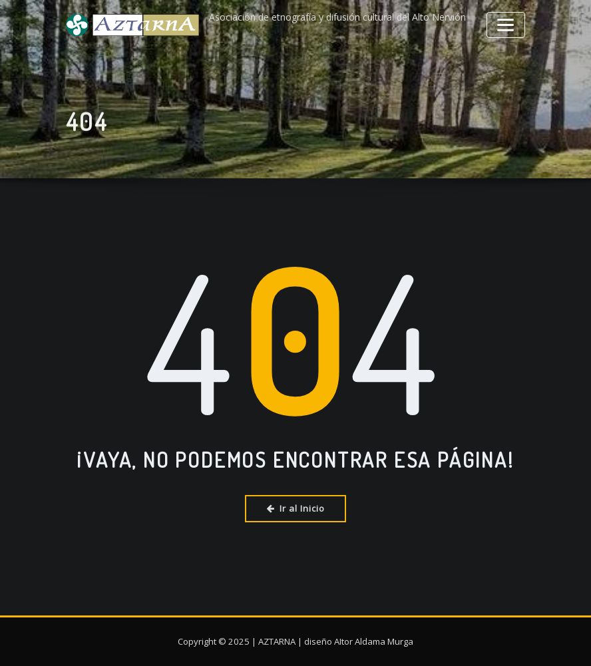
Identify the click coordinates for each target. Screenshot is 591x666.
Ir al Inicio (296, 507)
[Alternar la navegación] (508, 23)
